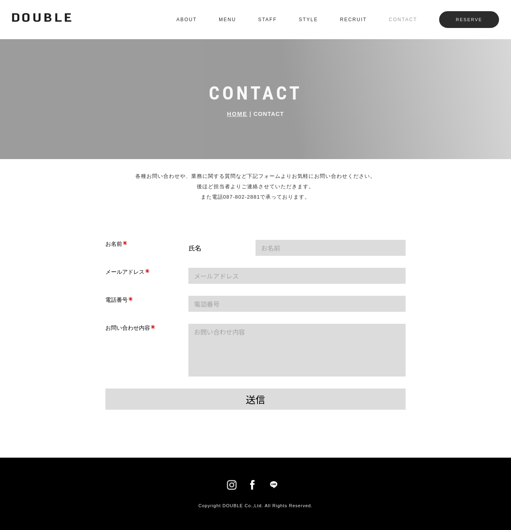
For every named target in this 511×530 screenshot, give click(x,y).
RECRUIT (353, 19)
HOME (237, 114)
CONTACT (403, 19)
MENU (227, 19)
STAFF (267, 19)
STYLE (308, 19)
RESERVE (469, 19)
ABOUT (186, 19)
